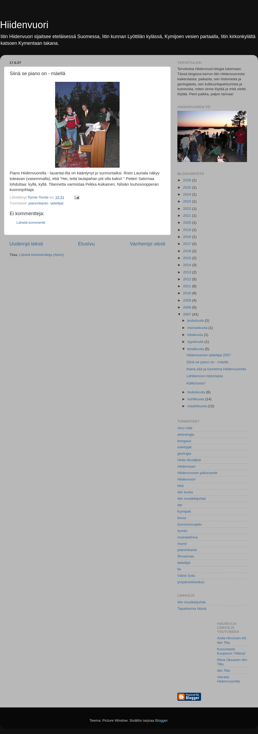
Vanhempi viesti (147, 244)
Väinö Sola (186, 576)
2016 (187, 251)
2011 (187, 286)
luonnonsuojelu (189, 524)
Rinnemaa (185, 556)
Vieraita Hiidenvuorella (228, 679)
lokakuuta (195, 335)
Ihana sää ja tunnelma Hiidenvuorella (216, 369)
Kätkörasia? (196, 383)
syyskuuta (196, 342)
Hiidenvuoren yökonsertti (197, 473)
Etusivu (86, 244)
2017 (187, 244)
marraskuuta (198, 328)
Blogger (161, 720)
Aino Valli (184, 428)
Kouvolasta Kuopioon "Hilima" (231, 651)
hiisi (180, 486)
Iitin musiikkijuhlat (191, 499)
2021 (187, 216)
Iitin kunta (185, 492)
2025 (187, 187)
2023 (187, 201)
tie (179, 569)
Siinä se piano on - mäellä (207, 362)
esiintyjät (184, 447)
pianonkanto (38, 203)
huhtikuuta (196, 399)
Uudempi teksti (26, 244)
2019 (187, 230)
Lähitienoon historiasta (205, 376)
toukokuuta (196, 392)
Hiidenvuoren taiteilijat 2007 (209, 355)
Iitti (179, 505)
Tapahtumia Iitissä (191, 609)
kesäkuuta (196, 349)
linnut (181, 518)
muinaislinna (187, 537)
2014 (187, 265)
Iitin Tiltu (224, 671)
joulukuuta (196, 320)
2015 (187, 258)
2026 (187, 180)
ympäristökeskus (191, 582)
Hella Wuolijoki (189, 460)
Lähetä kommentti (30, 223)
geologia (184, 454)
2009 (187, 300)
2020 (187, 223)
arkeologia (185, 434)
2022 (187, 209)
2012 (187, 279)
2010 (187, 293)
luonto (182, 531)
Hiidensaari (186, 466)
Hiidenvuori (24, 24)
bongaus (184, 441)
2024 (187, 194)
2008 (187, 307)
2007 (187, 314)
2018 (187, 237)
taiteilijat (56, 203)
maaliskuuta (197, 406)
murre (182, 544)
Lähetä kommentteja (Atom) (41, 255)
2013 (187, 272)
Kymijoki (184, 511)
